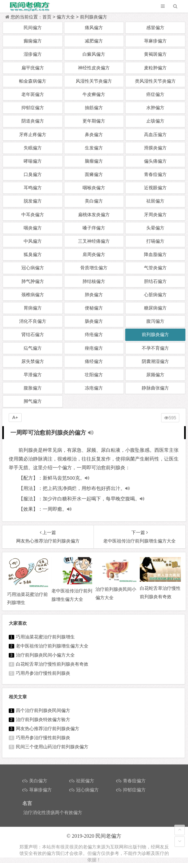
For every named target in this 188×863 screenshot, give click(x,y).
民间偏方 (33, 27)
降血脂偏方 (155, 254)
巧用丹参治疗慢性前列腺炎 (43, 673)
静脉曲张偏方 (155, 388)
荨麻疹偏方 (155, 40)
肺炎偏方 (94, 294)
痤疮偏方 (94, 348)
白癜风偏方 (94, 54)
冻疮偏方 (94, 388)
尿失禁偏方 (32, 361)
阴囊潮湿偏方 (155, 361)
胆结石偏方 (155, 281)
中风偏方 (33, 241)
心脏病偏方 (155, 294)
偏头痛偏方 (155, 161)
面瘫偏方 (94, 174)
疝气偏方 (33, 348)
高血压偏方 (155, 134)
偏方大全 (66, 16)
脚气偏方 (33, 401)
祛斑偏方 (155, 201)
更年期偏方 (94, 120)
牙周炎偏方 (155, 214)
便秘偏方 (94, 307)
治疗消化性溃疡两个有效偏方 (52, 812)
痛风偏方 (94, 27)
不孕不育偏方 (155, 348)
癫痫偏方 (33, 40)
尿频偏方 (155, 374)
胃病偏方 (33, 307)
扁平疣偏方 (32, 67)
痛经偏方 (94, 361)
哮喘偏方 (33, 161)
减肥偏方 (94, 40)
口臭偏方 (33, 174)
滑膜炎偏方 (155, 147)
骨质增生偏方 (93, 267)
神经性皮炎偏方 (94, 67)
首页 (46, 16)
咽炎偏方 (33, 227)
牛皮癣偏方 (94, 94)
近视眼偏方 (155, 187)
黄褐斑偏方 (155, 54)
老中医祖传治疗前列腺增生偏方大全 (52, 645)
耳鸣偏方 (33, 187)
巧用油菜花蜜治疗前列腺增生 (45, 636)
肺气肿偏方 (32, 281)
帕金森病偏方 (32, 81)
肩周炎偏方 (94, 254)
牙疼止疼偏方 (32, 134)
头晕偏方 (155, 227)
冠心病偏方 (32, 267)
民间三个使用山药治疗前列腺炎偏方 (52, 746)
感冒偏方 (155, 27)
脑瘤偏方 (94, 161)
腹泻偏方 (155, 321)
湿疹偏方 (33, 54)
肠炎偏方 (94, 321)
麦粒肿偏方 (155, 67)
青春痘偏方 (155, 174)
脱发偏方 (33, 201)
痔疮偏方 (94, 334)
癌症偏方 (155, 94)
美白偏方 (94, 201)
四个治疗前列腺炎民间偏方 (43, 710)
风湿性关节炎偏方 (94, 81)
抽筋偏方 (94, 107)
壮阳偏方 (94, 374)
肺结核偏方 (94, 281)
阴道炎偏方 (32, 120)
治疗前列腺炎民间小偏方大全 (45, 655)
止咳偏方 (155, 120)
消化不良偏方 (32, 321)
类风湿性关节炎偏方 (155, 81)
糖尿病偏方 (155, 307)
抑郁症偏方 (32, 107)
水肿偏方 (155, 107)
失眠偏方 (33, 147)
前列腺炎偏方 (93, 16)
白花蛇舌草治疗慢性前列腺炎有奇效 (52, 664)
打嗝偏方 (155, 241)
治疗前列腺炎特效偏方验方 (43, 719)
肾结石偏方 (32, 334)
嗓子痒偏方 (94, 227)
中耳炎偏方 (32, 214)
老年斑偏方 (32, 94)
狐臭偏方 (33, 254)
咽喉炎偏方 (94, 187)
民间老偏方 (108, 836)
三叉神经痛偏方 (94, 241)
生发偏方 (94, 147)
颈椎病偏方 (32, 294)
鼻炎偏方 (94, 134)
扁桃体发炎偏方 (94, 214)
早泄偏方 (33, 374)
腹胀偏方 (33, 388)
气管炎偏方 (155, 267)
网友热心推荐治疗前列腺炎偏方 (47, 728)
